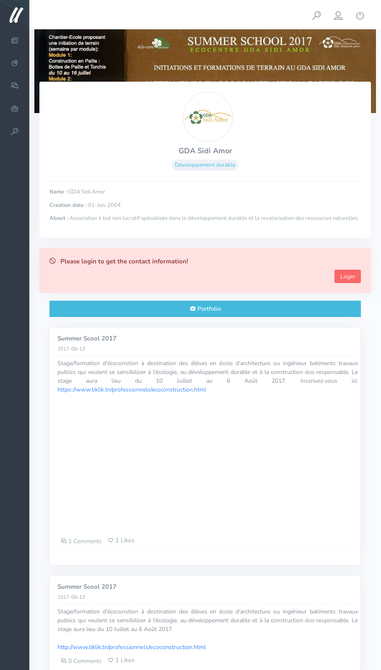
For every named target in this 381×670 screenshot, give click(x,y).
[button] (316, 14)
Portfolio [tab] (209, 308)
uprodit (150, 655)
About (317, 646)
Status (357, 655)
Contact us (351, 646)
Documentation (316, 655)
